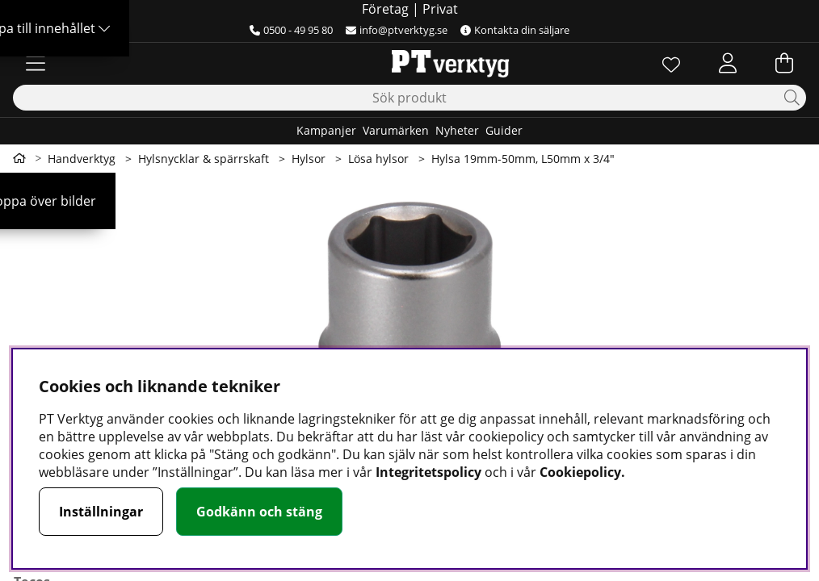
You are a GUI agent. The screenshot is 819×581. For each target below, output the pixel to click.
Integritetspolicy (428, 472)
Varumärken (396, 130)
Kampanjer (326, 130)
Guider (504, 130)
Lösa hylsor (378, 158)
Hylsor (309, 158)
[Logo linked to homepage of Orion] (409, 62)
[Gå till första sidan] (19, 158)
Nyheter (457, 130)
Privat (440, 9)
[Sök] (409, 98)
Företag (385, 9)
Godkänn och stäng (259, 511)
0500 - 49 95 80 (291, 30)
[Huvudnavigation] (35, 63)
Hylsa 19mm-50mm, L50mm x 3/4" (523, 158)
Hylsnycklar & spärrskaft (203, 158)
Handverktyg (82, 158)
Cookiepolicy (580, 472)
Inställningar (101, 511)
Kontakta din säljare (514, 30)
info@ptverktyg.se (396, 30)
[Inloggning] (727, 63)
